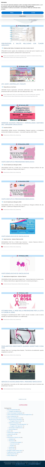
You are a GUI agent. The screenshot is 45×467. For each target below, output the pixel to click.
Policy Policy (18, 465)
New (40, 55)
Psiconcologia (12, 429)
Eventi (18, 55)
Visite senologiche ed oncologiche (15, 273)
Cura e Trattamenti (7, 94)
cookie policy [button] (31, 6)
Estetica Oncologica (14, 422)
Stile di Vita (23, 57)
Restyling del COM (12, 453)
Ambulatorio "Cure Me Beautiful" (18, 424)
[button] (22, 399)
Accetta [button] (33, 12)
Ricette (12, 445)
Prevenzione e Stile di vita (9, 57)
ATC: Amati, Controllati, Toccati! (13, 84)
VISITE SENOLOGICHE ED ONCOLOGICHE (15, 236)
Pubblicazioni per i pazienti (14, 452)
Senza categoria (11, 455)
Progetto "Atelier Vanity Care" (14, 450)
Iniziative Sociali (35, 55)
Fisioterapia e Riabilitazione (15, 427)
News (12, 96)
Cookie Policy (26, 465)
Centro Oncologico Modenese (14, 413)
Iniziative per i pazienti (25, 55)
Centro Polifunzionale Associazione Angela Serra (19, 414)
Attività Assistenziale (8, 388)
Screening (18, 57)
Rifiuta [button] (11, 12)
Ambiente (11, 439)
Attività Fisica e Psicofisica (15, 419)
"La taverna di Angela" (15, 442)
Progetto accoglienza (14, 411)
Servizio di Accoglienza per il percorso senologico (21, 382)
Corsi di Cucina (14, 444)
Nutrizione (11, 440)
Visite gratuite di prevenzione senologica (17, 162)
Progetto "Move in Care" (16, 421)
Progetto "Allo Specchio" (16, 426)
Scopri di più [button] (22, 16)
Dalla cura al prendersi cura (9, 55)
